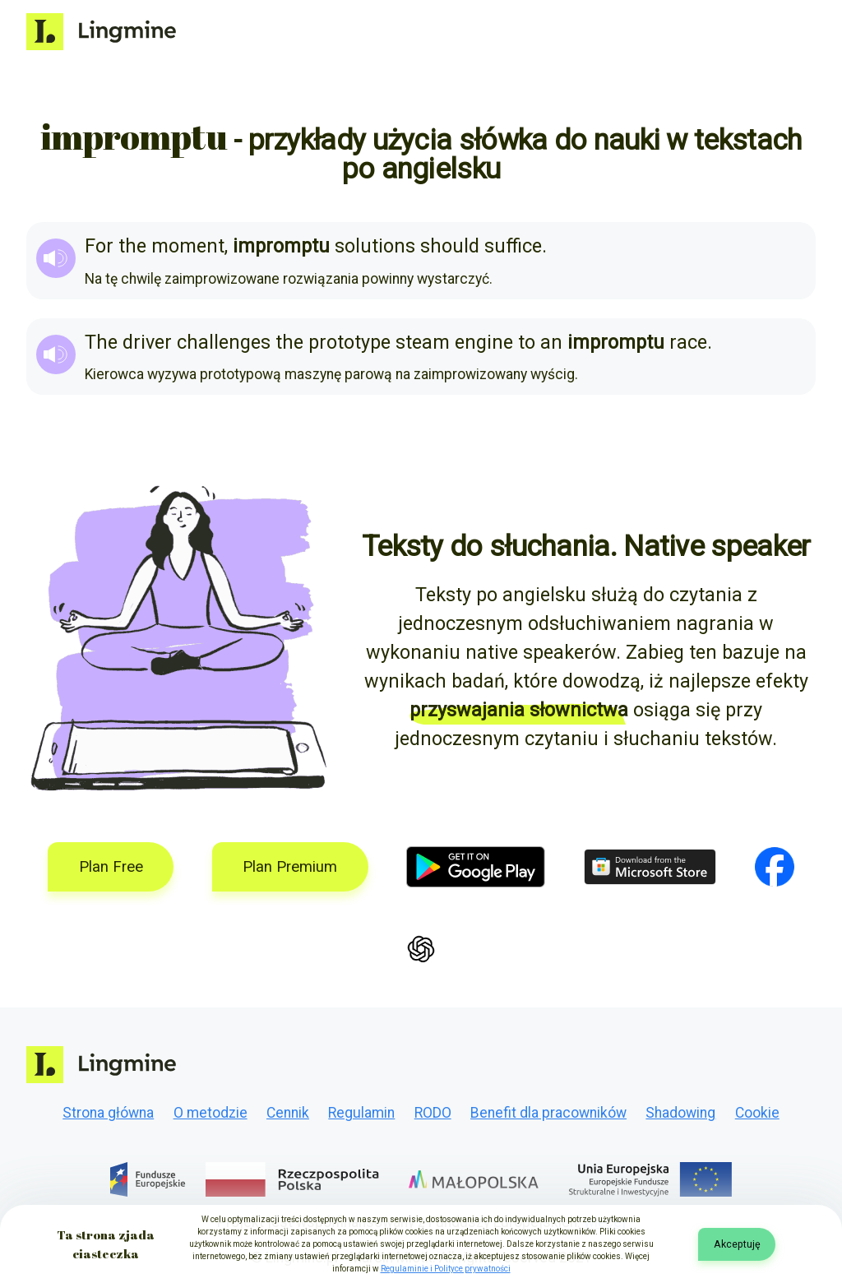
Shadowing (680, 1113)
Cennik (287, 1113)
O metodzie (210, 1113)
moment (187, 245)
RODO (432, 1113)
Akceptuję (737, 1244)
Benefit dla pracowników (548, 1113)
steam (423, 342)
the (132, 245)
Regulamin (361, 1113)
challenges (224, 342)
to (526, 342)
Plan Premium (290, 867)
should (449, 245)
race (688, 342)
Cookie (757, 1113)
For (99, 245)
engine (484, 342)
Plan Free (111, 867)
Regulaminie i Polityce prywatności (446, 1268)
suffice (513, 245)
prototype (349, 342)
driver (147, 342)
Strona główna (108, 1113)
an (551, 342)
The (101, 342)
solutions (375, 245)
